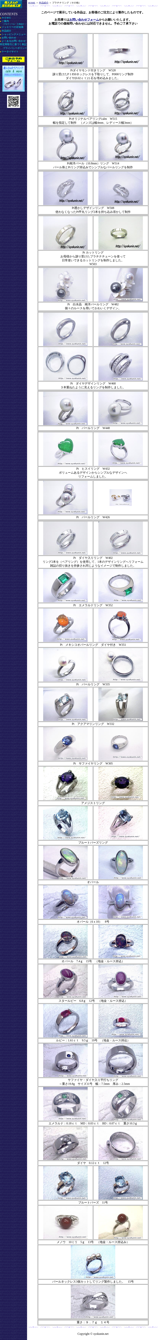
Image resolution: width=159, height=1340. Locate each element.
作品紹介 (44, 2)
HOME (31, 2)
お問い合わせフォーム (84, 19)
